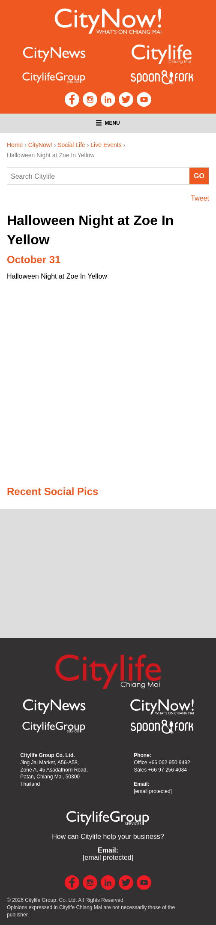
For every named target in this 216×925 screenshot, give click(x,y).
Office (162, 763)
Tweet (200, 198)
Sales (160, 770)
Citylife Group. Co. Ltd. (51, 900)
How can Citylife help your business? (108, 836)
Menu (108, 123)
